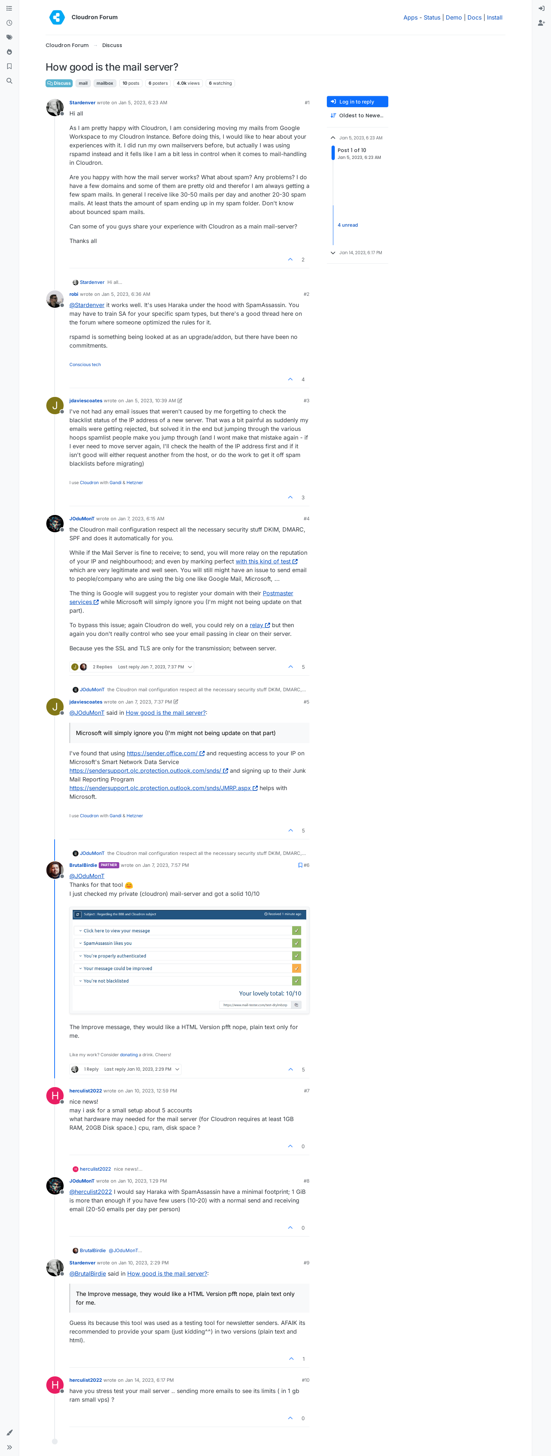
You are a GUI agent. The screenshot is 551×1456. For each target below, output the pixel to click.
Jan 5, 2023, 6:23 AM (143, 102)
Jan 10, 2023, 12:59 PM (151, 1091)
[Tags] (9, 37)
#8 (306, 1181)
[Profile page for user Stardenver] (55, 107)
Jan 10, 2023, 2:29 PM (144, 1263)
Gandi (115, 482)
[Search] (9, 81)
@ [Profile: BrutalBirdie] (87, 1273)
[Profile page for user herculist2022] (55, 1095)
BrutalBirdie (83, 865)
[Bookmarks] (9, 66)
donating (129, 1054)
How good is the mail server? (166, 712)
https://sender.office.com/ (166, 753)
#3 (306, 400)
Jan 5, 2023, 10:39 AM (150, 400)
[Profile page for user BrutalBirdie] (55, 870)
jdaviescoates (85, 400)
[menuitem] (541, 8)
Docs (474, 17)
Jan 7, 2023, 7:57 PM (165, 865)
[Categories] (9, 8)
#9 (306, 1263)
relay (260, 625)
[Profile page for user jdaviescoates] (55, 405)
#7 (306, 1091)
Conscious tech (85, 364)
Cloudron (89, 482)
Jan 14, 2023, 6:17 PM (149, 1380)
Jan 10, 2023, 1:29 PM (142, 1181)
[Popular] (9, 52)
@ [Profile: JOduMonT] (86, 712)
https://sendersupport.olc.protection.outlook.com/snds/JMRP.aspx (163, 788)
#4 (306, 518)
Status (432, 17)
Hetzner (135, 482)
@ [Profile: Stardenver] (86, 305)
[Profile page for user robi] (55, 299)
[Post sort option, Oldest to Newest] (357, 115)
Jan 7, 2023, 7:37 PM (148, 702)
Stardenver (82, 102)
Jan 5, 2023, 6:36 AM (126, 294)
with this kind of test (267, 561)
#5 (306, 702)
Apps (410, 17)
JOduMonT (82, 518)
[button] (9, 1433)
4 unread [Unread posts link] (348, 225)
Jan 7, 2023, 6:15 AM (141, 518)
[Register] (541, 23)
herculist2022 (85, 1091)
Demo (454, 17)
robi (73, 294)
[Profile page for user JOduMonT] (55, 523)
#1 (307, 102)
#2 (306, 294)
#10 (305, 1380)
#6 (306, 865)
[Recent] (9, 23)
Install (495, 17)
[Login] (541, 8)
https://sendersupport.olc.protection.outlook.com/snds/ (148, 770)
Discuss (59, 83)
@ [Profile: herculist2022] (90, 1191)
